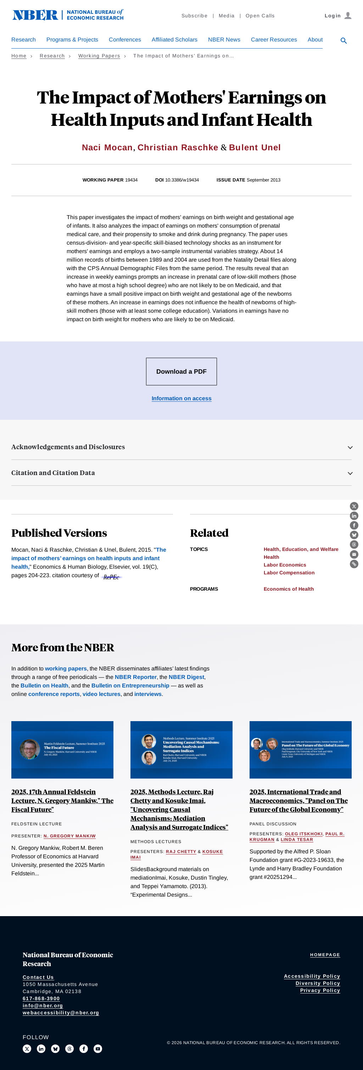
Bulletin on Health (44, 685)
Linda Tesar (297, 839)
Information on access (182, 398)
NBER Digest (186, 677)
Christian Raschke (178, 147)
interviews (148, 694)
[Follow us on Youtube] (98, 1048)
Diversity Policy (318, 983)
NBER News (224, 40)
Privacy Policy (320, 990)
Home (19, 55)
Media (227, 15)
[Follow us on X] (27, 1048)
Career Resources (274, 40)
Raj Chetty (181, 851)
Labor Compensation (289, 572)
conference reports (54, 694)
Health (271, 557)
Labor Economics (285, 565)
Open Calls (260, 15)
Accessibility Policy (312, 976)
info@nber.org (43, 1005)
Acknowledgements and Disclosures (68, 446)
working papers (66, 668)
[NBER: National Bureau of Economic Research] (73, 19)
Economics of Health (289, 589)
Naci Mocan (107, 147)
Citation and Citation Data (53, 472)
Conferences (125, 40)
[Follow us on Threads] (69, 1048)
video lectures (102, 694)
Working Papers (99, 55)
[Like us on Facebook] (83, 1048)
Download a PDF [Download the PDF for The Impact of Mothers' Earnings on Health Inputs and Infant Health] (181, 371)
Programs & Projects (72, 40)
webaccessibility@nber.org (61, 1012)
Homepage (325, 954)
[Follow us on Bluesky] (55, 1048)
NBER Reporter (136, 677)
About (315, 40)
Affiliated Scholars (174, 40)
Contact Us (38, 977)
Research (23, 40)
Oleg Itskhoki (304, 833)
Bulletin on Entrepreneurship (130, 685)
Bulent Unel (255, 147)
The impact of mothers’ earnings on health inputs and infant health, (88, 558)
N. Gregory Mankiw (70, 836)
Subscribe (195, 15)
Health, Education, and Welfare (301, 549)
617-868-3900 (41, 998)
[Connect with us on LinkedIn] (41, 1048)
